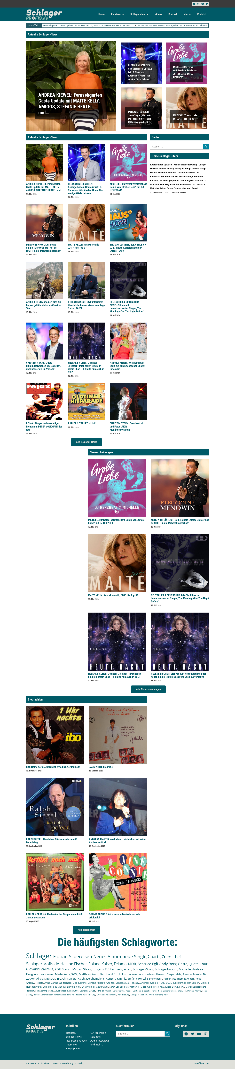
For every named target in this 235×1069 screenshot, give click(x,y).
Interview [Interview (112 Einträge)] (182, 990)
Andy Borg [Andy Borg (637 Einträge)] (168, 963)
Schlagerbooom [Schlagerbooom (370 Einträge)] (166, 969)
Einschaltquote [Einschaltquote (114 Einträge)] (169, 990)
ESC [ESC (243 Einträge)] (58, 978)
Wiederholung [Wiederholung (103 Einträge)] (89, 994)
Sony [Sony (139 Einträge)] (181, 986)
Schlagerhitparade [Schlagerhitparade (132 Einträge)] (44, 990)
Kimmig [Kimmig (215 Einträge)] (121, 978)
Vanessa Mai (157, 176)
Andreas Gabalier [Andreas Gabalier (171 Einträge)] (149, 982)
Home (101, 14)
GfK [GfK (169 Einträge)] (163, 982)
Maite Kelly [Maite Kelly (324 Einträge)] (62, 974)
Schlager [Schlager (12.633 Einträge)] (39, 955)
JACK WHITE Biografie (101, 767)
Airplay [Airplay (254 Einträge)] (40, 978)
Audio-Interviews (99, 1040)
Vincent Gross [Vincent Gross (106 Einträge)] (60, 994)
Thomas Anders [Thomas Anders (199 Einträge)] (185, 978)
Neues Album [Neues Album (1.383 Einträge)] (107, 956)
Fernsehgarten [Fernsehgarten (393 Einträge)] (120, 969)
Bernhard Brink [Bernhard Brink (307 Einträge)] (110, 974)
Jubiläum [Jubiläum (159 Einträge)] (178, 982)
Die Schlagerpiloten (169, 180)
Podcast (172, 14)
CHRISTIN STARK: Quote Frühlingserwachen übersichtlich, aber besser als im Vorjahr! (43, 365)
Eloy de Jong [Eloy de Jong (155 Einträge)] (73, 986)
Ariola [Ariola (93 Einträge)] (151, 995)
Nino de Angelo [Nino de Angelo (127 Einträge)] (104, 990)
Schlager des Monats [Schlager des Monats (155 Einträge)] (54, 986)
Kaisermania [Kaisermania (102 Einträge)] (111, 994)
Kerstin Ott (193, 172)
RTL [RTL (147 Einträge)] (140, 986)
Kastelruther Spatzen (161, 164)
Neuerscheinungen (76, 1040)
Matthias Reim (157, 188)
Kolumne (95, 1036)
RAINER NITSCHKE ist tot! (81, 423)
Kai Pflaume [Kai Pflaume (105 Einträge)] (77, 994)
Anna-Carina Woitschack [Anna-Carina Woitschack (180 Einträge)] (57, 982)
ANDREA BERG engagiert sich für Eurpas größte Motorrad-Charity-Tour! (43, 305)
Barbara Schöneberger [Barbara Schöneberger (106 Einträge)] (43, 994)
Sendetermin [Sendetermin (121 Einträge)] (119, 990)
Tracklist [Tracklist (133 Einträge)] (30, 990)
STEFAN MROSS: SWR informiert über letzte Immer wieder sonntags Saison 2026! (86, 305)
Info (187, 14)
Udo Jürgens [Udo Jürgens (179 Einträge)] (79, 982)
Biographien (73, 1048)
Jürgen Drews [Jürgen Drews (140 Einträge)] (171, 986)
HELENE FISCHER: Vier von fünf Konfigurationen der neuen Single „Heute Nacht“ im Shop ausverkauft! (178, 675)
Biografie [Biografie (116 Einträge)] (146, 990)
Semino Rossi (190, 188)
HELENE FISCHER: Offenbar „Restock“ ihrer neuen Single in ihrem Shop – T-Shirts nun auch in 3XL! (86, 367)
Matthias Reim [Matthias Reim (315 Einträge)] (89, 974)
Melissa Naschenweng (185, 164)
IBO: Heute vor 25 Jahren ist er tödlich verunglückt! (53, 767)
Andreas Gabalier (176, 172)
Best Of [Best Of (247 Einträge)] (50, 978)
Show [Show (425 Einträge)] (87, 969)
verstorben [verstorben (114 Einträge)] (157, 990)
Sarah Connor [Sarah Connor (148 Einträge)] (116, 986)
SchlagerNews (74, 1036)
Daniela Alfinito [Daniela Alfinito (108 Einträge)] (194, 991)
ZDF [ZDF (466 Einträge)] (58, 969)
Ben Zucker (172, 176)
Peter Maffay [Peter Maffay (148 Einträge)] (130, 986)
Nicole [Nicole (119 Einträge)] (129, 990)
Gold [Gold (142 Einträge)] (149, 986)
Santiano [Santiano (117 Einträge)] (137, 990)
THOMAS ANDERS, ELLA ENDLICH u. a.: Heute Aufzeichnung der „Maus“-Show (128, 247)
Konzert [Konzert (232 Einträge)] (111, 978)
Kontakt (201, 14)
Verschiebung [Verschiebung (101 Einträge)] (123, 994)
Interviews (72, 1044)
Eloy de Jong (183, 168)
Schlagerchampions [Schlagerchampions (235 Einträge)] (92, 978)
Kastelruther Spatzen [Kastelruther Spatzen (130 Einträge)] (77, 990)
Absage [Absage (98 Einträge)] (134, 994)
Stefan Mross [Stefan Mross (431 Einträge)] (72, 969)
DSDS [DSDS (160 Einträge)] (169, 982)
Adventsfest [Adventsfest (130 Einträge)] (60, 990)
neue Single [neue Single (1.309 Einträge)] (134, 956)
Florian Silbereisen (181, 184)
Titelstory (71, 1032)
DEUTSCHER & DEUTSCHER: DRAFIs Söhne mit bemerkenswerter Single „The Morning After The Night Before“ (127, 306)
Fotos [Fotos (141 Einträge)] (156, 986)
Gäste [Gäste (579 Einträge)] (182, 963)
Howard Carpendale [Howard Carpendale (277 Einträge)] (168, 974)
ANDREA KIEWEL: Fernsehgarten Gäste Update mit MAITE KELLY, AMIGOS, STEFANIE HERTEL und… (89, 25)
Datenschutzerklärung (62, 1063)
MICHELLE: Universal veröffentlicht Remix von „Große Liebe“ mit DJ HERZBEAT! (128, 187)
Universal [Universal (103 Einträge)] (101, 994)
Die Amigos (187, 180)
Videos (158, 14)
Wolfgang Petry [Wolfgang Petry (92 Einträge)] (161, 995)
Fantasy (165, 184)
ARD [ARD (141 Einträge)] (162, 986)
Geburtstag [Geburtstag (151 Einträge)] (102, 986)
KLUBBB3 (198, 184)
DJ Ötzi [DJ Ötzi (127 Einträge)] (92, 990)
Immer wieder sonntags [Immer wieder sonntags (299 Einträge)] (138, 974)
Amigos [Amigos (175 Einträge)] (110, 982)
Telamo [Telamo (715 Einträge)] (120, 963)
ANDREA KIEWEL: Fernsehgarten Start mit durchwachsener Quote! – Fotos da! (128, 365)
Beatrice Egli (186, 176)
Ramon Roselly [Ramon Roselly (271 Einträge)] (192, 974)
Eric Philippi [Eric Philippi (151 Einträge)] (88, 986)
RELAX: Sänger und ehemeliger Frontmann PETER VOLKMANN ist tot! (44, 426)
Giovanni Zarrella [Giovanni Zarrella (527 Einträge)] (39, 969)
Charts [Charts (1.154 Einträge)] (154, 956)
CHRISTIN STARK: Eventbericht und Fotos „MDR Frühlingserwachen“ (126, 426)
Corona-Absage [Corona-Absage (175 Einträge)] (96, 982)
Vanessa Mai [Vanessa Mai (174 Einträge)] (122, 982)
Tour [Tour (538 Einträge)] (204, 963)
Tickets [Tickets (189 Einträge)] (39, 982)
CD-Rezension (98, 1032)
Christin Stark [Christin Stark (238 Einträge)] (70, 978)
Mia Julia (154, 184)
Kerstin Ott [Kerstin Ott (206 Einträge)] (170, 978)
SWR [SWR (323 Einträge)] (74, 974)
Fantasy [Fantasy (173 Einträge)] (135, 982)
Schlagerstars (139, 14)
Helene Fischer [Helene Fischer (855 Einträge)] (73, 963)
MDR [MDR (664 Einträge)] (132, 963)
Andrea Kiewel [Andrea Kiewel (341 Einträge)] (44, 974)
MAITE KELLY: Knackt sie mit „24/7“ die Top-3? (83, 246)
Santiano (199, 180)
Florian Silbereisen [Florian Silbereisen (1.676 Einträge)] (72, 956)
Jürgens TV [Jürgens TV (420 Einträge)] (101, 969)
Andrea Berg (198, 168)
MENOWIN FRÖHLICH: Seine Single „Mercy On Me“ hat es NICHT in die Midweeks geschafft (43, 247)
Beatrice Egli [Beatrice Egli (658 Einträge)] (147, 963)
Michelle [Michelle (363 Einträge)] (185, 969)
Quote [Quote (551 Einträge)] (194, 963)
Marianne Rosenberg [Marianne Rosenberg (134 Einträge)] (196, 986)
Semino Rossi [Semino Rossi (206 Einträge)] (154, 978)
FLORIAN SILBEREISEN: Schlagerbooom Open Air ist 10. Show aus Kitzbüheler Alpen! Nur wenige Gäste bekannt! (140, 72)
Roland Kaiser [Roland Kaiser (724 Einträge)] (100, 963)
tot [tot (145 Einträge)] (144, 986)
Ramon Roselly (166, 168)
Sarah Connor (174, 188)
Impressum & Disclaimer (38, 1063)
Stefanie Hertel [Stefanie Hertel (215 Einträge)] (137, 978)
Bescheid (181, 192)
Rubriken (117, 14)
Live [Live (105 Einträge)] (69, 994)
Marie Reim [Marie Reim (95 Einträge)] (143, 994)
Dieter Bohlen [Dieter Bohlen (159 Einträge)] (191, 982)
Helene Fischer (158, 172)
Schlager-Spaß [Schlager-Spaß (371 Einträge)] (143, 969)
